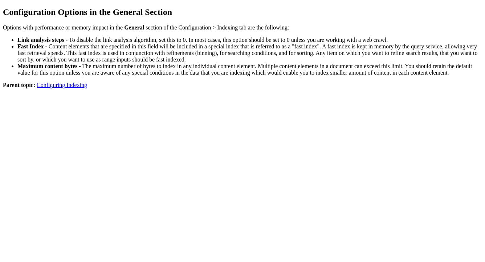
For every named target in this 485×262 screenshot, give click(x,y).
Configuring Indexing (62, 85)
